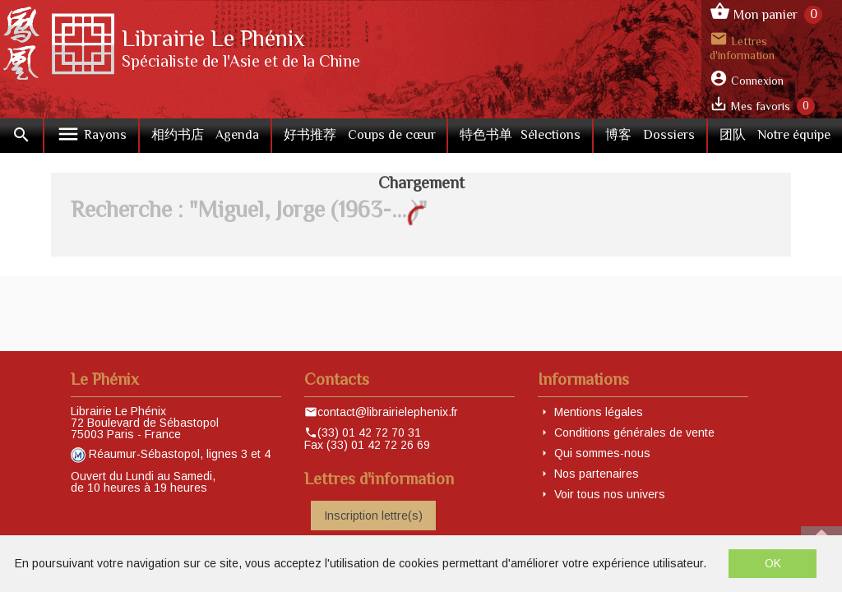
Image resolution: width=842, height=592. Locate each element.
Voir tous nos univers (609, 494)
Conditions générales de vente (634, 432)
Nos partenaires (596, 473)
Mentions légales (598, 412)
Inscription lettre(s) (373, 515)
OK (773, 563)
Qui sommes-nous (602, 453)
